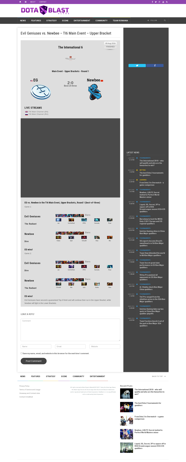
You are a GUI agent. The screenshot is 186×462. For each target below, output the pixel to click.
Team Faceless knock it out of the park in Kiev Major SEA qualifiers (152, 323)
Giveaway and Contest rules (29, 393)
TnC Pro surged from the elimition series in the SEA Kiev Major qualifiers (152, 299)
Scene (65, 20)
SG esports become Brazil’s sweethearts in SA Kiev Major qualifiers (152, 243)
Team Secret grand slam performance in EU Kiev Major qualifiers (152, 265)
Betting (143, 170)
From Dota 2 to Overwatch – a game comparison (152, 184)
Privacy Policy (24, 386)
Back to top (159, 376)
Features (36, 20)
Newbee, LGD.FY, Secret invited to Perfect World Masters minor (149, 194)
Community (101, 20)
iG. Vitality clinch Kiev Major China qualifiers (151, 288)
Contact (42, 2)
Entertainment (82, 20)
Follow (152, 20)
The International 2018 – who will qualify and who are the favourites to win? (152, 163)
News (23, 20)
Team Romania (120, 20)
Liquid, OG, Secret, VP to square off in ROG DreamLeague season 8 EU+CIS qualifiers (152, 208)
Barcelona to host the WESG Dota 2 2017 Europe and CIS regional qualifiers (151, 221)
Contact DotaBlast (26, 397)
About (32, 2)
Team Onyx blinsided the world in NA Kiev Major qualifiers (152, 254)
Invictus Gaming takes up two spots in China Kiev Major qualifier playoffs (152, 311)
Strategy (51, 20)
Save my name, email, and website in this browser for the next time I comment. (56, 353)
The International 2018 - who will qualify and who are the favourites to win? (149, 391)
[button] (164, 20)
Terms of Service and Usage (29, 390)
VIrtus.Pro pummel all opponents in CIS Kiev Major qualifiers (151, 277)
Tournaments (145, 158)
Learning (143, 180)
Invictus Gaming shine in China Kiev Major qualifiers (152, 232)
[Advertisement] (122, 10)
